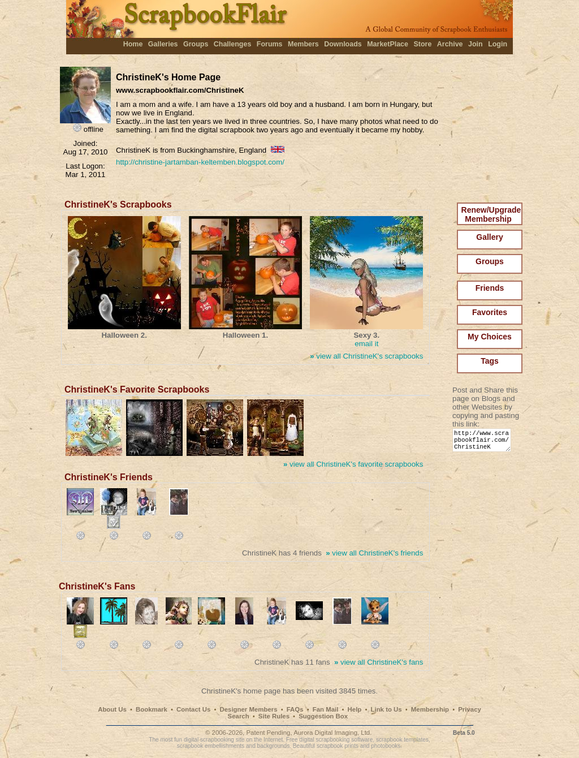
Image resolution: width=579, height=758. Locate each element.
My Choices (490, 336)
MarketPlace (387, 44)
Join (475, 44)
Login (497, 44)
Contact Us (193, 709)
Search (238, 716)
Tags (490, 360)
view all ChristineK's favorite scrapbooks (353, 464)
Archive (450, 44)
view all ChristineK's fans (378, 662)
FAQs (295, 709)
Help (355, 709)
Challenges (233, 44)
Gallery (489, 237)
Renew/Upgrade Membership (491, 214)
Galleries (163, 44)
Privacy (469, 709)
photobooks (385, 746)
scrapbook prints (337, 746)
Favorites (489, 312)
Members (303, 44)
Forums (270, 44)
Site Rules (274, 716)
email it (366, 343)
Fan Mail (326, 709)
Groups (195, 44)
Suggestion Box (323, 716)
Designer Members (248, 709)
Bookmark (151, 709)
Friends (490, 287)
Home (133, 44)
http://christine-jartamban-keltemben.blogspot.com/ (200, 162)
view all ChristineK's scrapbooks (366, 356)
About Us (112, 709)
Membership (430, 709)
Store (422, 44)
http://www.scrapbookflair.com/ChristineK (483, 442)
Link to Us (386, 709)
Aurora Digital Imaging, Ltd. (332, 732)
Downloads (343, 44)
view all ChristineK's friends (374, 553)
